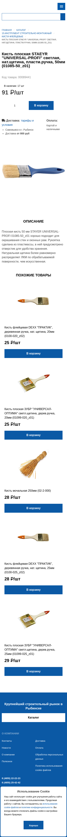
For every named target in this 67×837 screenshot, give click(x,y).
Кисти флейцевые (12, 36)
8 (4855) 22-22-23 (11, 778)
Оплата (39, 747)
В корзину (41, 105)
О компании (8, 754)
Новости (6, 747)
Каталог (21, 30)
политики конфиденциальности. (37, 807)
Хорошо (33, 825)
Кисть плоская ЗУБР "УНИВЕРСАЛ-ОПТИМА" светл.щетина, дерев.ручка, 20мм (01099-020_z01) (29, 413)
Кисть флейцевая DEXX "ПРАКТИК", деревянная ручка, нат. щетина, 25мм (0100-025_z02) (29, 568)
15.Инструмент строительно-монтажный (27, 33)
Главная (7, 30)
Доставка (40, 741)
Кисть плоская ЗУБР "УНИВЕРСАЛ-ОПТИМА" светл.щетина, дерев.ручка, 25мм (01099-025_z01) (29, 649)
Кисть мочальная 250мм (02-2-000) (27, 490)
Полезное (7, 761)
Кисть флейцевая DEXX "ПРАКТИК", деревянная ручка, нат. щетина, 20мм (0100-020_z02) (29, 332)
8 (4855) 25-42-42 (11, 782)
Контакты (7, 741)
